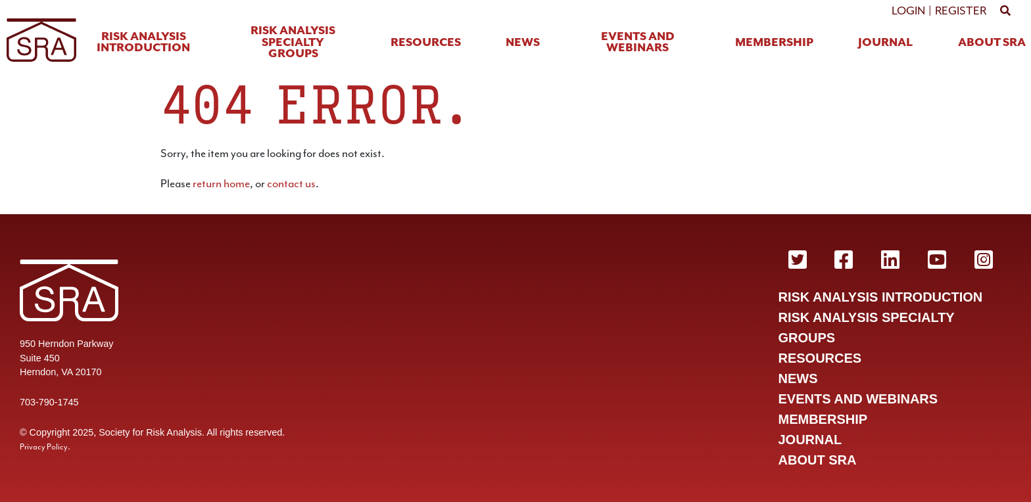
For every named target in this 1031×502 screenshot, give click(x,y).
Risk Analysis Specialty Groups (293, 42)
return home (221, 183)
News (523, 43)
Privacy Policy (44, 447)
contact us (291, 183)
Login (908, 10)
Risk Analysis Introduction (143, 43)
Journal (885, 43)
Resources (426, 43)
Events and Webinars (638, 43)
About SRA (992, 43)
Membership (774, 43)
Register (960, 10)
